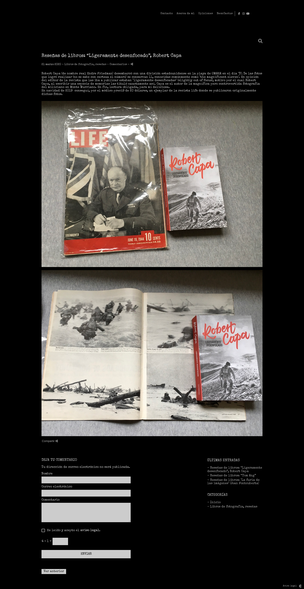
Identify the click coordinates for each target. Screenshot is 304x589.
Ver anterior (54, 571)
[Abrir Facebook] (290, 14)
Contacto (216, 13)
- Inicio (214, 502)
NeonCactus (275, 13)
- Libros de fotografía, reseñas (232, 506)
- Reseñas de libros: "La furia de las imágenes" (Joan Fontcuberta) (233, 482)
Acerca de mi (235, 13)
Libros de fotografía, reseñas (85, 64)
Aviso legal (290, 586)
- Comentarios (117, 64)
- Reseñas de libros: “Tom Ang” (231, 475)
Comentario (50, 500)
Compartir (50, 441)
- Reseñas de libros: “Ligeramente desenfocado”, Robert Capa (234, 469)
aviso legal (89, 530)
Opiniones (255, 13)
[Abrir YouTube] (299, 14)
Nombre (47, 473)
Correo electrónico (56, 486)
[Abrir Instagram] (294, 14)
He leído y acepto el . (72, 530)
